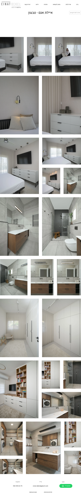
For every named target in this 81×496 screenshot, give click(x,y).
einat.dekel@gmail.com (40, 486)
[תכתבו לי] (65, 486)
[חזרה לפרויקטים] (75, 12)
